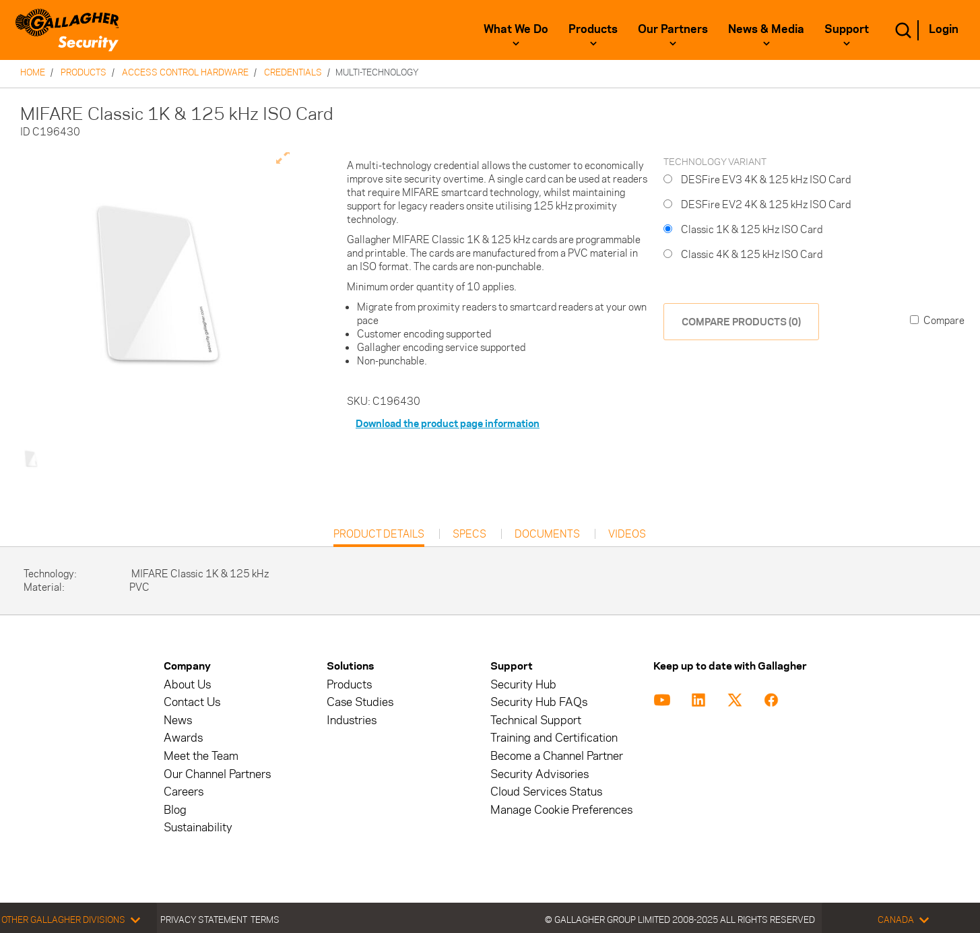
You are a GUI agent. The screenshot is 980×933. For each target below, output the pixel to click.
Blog (175, 810)
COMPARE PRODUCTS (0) (741, 322)
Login (943, 29)
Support (846, 29)
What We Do (516, 29)
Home (32, 72)
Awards (183, 738)
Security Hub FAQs (538, 702)
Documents (547, 534)
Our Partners (673, 29)
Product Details (378, 537)
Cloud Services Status (546, 792)
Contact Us (192, 702)
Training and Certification (554, 738)
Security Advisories (539, 774)
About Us (187, 685)
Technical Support (535, 720)
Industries (352, 720)
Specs (469, 534)
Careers (183, 792)
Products (593, 29)
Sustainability (198, 828)
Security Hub (523, 685)
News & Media (766, 29)
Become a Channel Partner (556, 756)
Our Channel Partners (217, 774)
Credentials (293, 72)
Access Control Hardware (185, 72)
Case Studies (360, 702)
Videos (627, 534)
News (178, 720)
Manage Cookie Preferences (561, 810)
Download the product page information (448, 423)
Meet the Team (201, 756)
